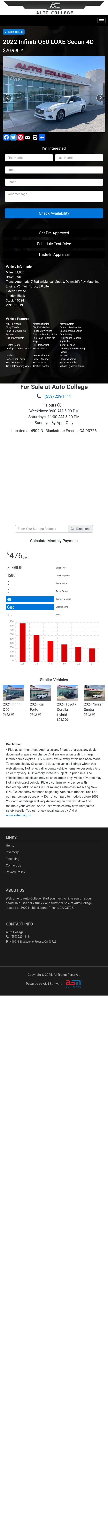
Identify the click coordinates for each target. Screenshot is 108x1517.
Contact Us (13, 865)
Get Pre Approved (54, 233)
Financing (12, 859)
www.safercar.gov (18, 815)
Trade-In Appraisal (54, 254)
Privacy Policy (15, 872)
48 (9, 599)
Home (10, 845)
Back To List (14, 31)
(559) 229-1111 (58, 396)
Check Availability (54, 213)
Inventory (12, 852)
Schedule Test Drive (54, 243)
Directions (80, 529)
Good (11, 607)
